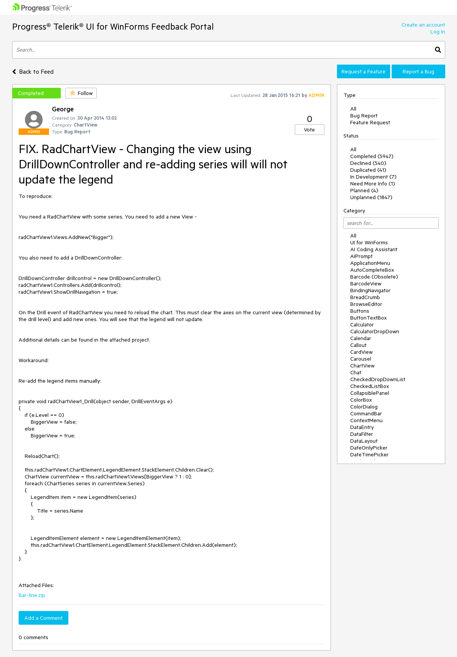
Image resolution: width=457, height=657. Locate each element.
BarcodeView (365, 283)
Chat (355, 372)
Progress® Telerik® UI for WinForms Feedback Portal (113, 26)
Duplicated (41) (368, 169)
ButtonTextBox (368, 317)
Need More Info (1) (372, 183)
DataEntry (362, 427)
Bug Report (364, 115)
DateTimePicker (369, 454)
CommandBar (366, 413)
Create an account (423, 24)
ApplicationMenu (370, 263)
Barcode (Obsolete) (374, 276)
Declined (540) (368, 163)
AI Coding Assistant (373, 249)
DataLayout (364, 440)
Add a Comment (43, 617)
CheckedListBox (369, 386)
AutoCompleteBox (372, 269)
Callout (358, 345)
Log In (437, 31)
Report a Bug (418, 71)
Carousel (360, 358)
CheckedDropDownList (377, 379)
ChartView (362, 365)
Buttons (359, 310)
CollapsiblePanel (369, 392)
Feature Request (370, 122)
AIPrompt (361, 256)
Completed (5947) (372, 156)
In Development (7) (373, 176)
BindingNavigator (370, 290)
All (353, 108)
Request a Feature (364, 71)
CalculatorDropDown (374, 331)
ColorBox (361, 399)
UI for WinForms (369, 242)
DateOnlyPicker (368, 447)
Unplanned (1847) (371, 197)
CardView (361, 351)
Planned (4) (364, 190)
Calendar (360, 338)
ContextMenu (366, 420)
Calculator (362, 324)
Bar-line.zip (32, 595)
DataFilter (361, 434)
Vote (309, 129)
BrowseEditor (366, 304)
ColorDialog (364, 406)
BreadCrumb (365, 297)
